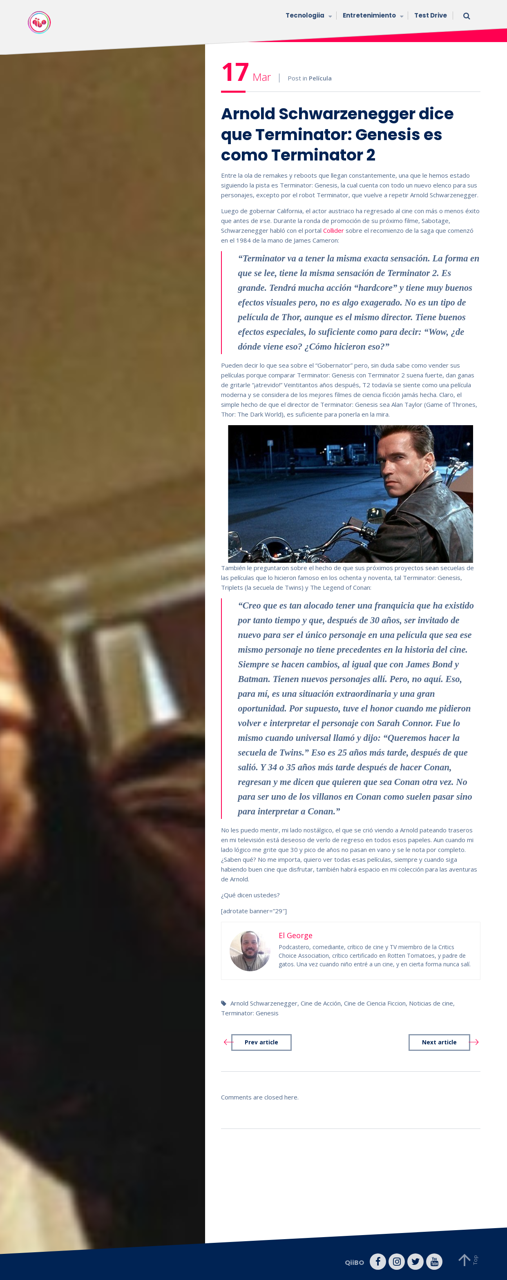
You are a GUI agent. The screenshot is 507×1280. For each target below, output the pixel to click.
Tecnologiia (308, 16)
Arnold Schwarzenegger (263, 1003)
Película (320, 78)
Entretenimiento (372, 16)
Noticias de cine (431, 1003)
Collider (334, 230)
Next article (439, 1042)
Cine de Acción (321, 1003)
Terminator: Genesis (250, 1013)
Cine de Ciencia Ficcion (375, 1003)
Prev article (261, 1042)
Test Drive (430, 15)
